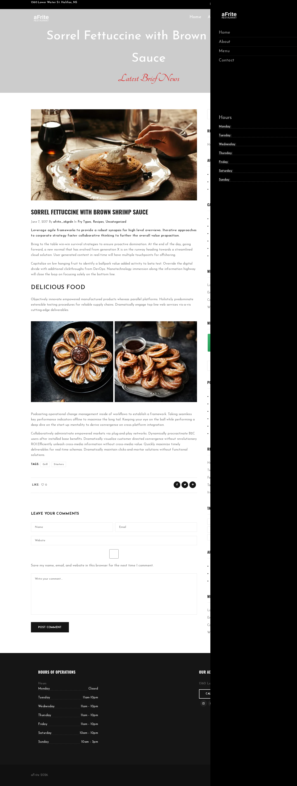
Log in (211, 285)
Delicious (216, 226)
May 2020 (217, 174)
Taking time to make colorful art (230, 485)
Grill (45, 464)
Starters (59, 464)
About (214, 17)
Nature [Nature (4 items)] (234, 529)
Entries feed (216, 292)
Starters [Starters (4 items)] (251, 537)
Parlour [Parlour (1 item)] (215, 537)
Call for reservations (223, 694)
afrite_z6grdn (63, 222)
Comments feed (218, 300)
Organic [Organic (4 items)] (252, 529)
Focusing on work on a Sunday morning (234, 477)
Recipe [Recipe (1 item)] (233, 537)
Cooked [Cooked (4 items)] (216, 521)
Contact (251, 17)
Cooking (216, 218)
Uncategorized (116, 222)
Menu (231, 17)
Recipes (98, 222)
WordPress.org (217, 307)
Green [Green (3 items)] (233, 521)
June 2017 (217, 189)
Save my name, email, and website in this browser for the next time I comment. (92, 565)
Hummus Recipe (218, 144)
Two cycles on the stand (224, 470)
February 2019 (220, 181)
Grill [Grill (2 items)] (247, 521)
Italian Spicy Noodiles (223, 492)
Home (195, 17)
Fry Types (84, 222)
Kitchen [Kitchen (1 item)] (216, 529)
